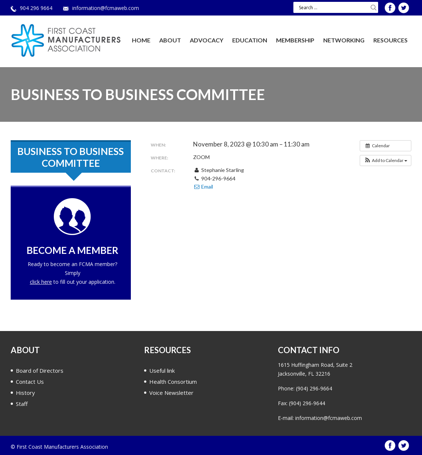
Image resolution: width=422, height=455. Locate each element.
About (170, 40)
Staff (22, 403)
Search (373, 7)
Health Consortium (173, 381)
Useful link (162, 370)
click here (41, 281)
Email (203, 186)
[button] (385, 160)
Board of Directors (39, 370)
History (25, 392)
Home (141, 40)
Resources (390, 40)
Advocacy (206, 40)
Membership (295, 40)
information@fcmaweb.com (105, 7)
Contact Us (30, 381)
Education (249, 40)
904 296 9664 (36, 7)
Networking (344, 40)
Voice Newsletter (171, 392)
